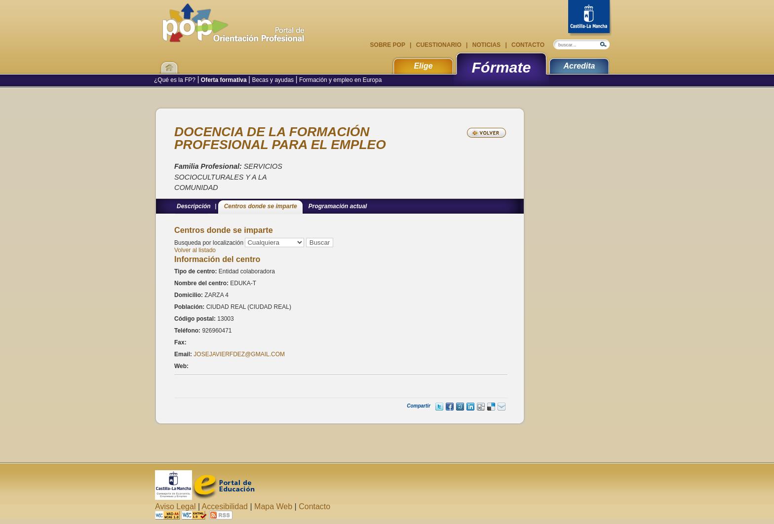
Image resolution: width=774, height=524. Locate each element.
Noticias (486, 44)
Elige (423, 66)
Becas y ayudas (272, 79)
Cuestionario (438, 44)
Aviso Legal (175, 506)
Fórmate (501, 67)
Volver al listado (195, 250)
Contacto (527, 44)
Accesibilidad (225, 506)
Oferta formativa (223, 79)
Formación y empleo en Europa (340, 79)
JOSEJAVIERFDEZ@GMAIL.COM (239, 354)
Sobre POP (388, 44)
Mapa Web (273, 506)
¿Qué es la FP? (175, 79)
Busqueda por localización (208, 242)
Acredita (579, 66)
